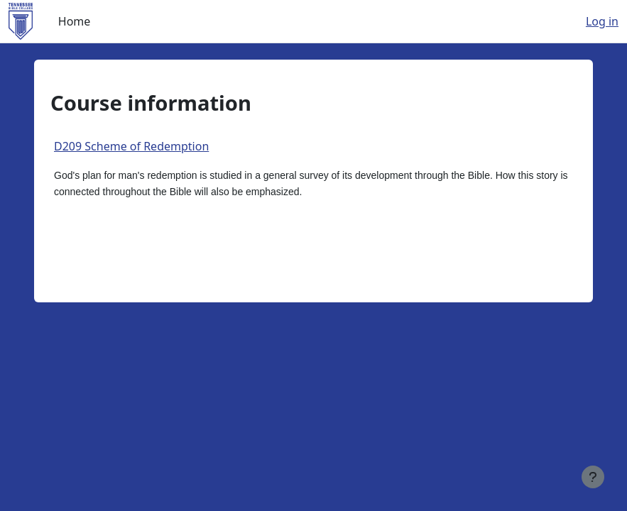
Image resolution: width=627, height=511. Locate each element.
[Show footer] (593, 477)
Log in (602, 21)
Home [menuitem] (74, 21)
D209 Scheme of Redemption (131, 146)
